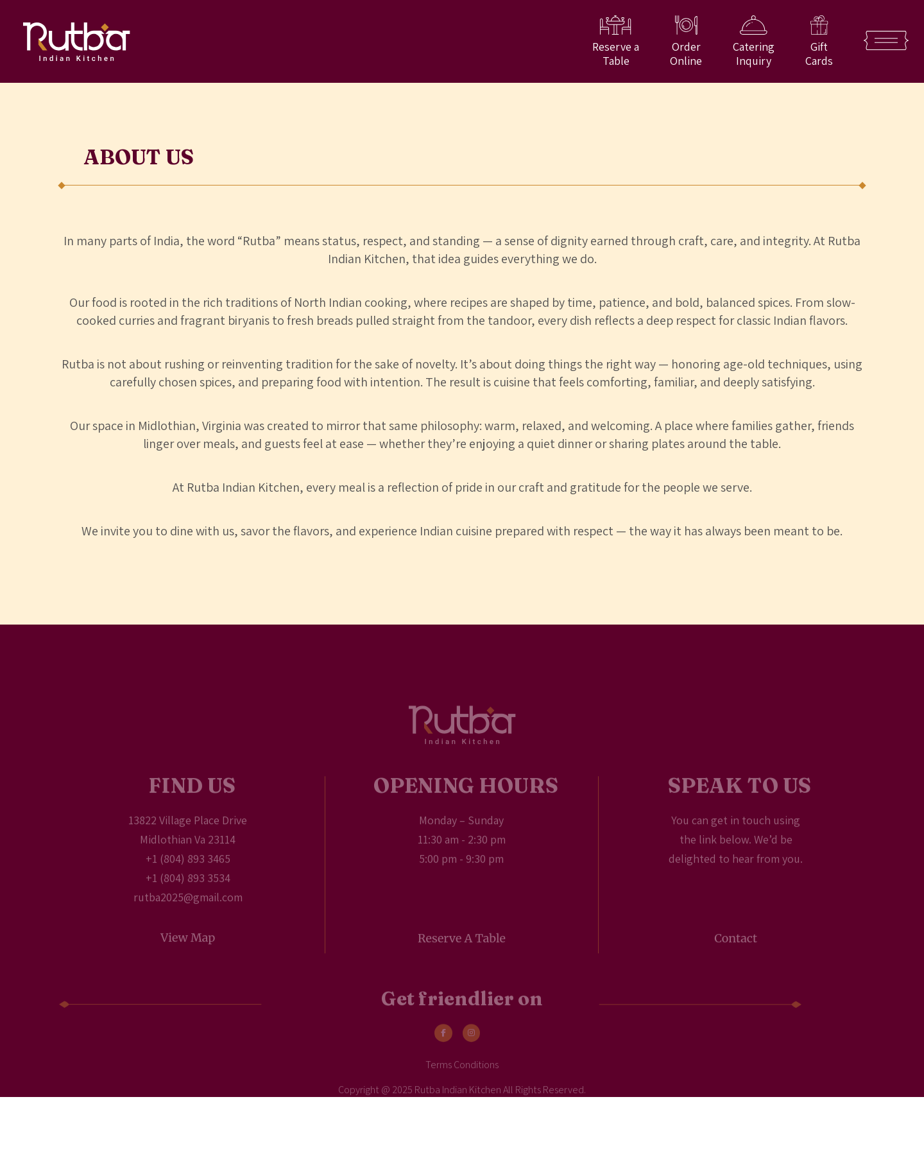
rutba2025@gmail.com (188, 908)
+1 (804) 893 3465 (188, 870)
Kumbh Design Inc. (565, 1118)
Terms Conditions (462, 1077)
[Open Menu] (886, 40)
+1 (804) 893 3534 (188, 889)
